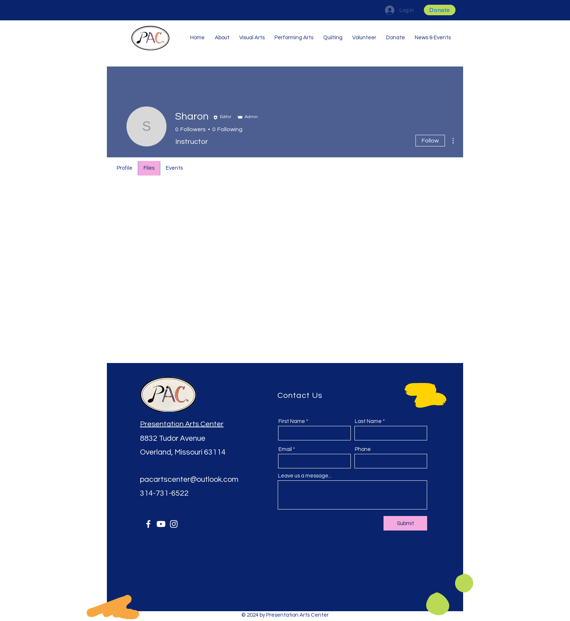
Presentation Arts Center (182, 424)
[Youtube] (161, 524)
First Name (291, 421)
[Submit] (405, 523)
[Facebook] (148, 524)
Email (285, 449)
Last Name (368, 421)
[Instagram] (174, 524)
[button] (439, 10)
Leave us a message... (305, 476)
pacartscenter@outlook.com (189, 479)
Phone (363, 449)
